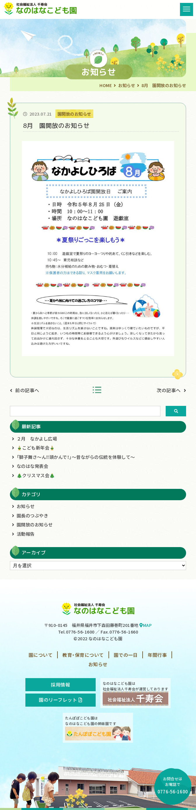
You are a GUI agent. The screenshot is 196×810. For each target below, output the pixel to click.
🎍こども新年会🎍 (36, 447)
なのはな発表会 (32, 466)
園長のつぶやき (32, 515)
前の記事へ (27, 390)
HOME (105, 85)
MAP (145, 625)
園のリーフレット (60, 699)
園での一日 (126, 654)
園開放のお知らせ (35, 524)
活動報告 (26, 533)
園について (41, 654)
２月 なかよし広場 (37, 438)
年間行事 (157, 654)
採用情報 (60, 684)
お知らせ (126, 85)
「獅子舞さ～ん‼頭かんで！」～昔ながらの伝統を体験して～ (76, 457)
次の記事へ (169, 390)
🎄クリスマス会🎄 (36, 475)
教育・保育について (83, 654)
